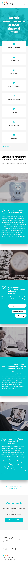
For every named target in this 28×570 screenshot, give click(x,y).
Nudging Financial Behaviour (15, 538)
